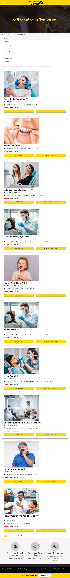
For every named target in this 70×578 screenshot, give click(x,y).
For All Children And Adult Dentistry (20, 516)
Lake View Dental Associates (17, 190)
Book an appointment (51, 111)
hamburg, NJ (7, 41)
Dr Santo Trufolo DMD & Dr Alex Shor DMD (23, 423)
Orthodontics (11, 34)
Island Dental (10, 376)
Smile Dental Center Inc (15, 99)
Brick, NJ (6, 48)
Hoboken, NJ (7, 61)
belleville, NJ (7, 55)
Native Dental (10, 330)
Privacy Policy (57, 569)
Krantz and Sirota (12, 146)
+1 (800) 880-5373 (44, 575)
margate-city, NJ (8, 45)
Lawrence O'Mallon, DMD (15, 236)
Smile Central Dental (13, 469)
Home (2, 34)
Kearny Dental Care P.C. (15, 283)
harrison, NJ (7, 51)
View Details (19, 111)
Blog (46, 569)
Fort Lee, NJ (7, 64)
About (50, 569)
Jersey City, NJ (8, 58)
